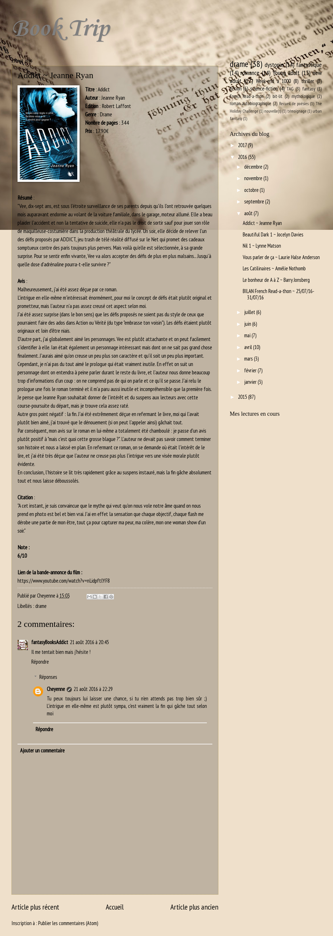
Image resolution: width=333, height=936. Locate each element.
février (251, 370)
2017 (243, 145)
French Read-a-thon (247, 96)
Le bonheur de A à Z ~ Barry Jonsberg (276, 279)
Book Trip (60, 29)
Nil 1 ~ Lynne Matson (262, 245)
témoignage (297, 111)
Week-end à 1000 (273, 81)
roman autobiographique (251, 103)
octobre (252, 189)
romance (249, 73)
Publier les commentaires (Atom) (68, 923)
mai (248, 335)
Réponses (48, 676)
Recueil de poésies (294, 103)
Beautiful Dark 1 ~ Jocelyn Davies (273, 234)
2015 (243, 396)
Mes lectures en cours (255, 414)
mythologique (303, 96)
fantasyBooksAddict (49, 642)
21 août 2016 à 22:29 (93, 688)
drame (41, 605)
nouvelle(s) (272, 111)
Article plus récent (35, 907)
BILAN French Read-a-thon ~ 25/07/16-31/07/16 (278, 294)
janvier (251, 381)
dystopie (274, 65)
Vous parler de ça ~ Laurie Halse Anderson (281, 257)
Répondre (40, 661)
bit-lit (277, 96)
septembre (254, 201)
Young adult (286, 73)
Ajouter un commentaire (42, 750)
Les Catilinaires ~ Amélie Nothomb (274, 268)
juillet (250, 312)
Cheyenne (56, 688)
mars (249, 358)
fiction (236, 88)
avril (248, 347)
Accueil (115, 907)
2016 (243, 156)
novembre (253, 178)
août (249, 213)
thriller (307, 81)
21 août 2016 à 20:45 (89, 642)
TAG (290, 89)
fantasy (308, 89)
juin (248, 323)
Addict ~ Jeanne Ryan (262, 222)
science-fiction (264, 88)
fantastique (309, 65)
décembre (253, 166)
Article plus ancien (194, 907)
